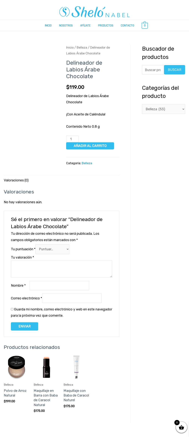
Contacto (127, 25)
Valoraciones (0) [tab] (16, 180)
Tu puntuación (23, 249)
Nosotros (66, 25)
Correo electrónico (26, 299)
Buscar (174, 70)
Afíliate (85, 25)
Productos (105, 25)
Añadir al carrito (90, 146)
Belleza (82, 47)
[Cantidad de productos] (72, 139)
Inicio (48, 25)
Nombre (18, 286)
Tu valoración (22, 258)
